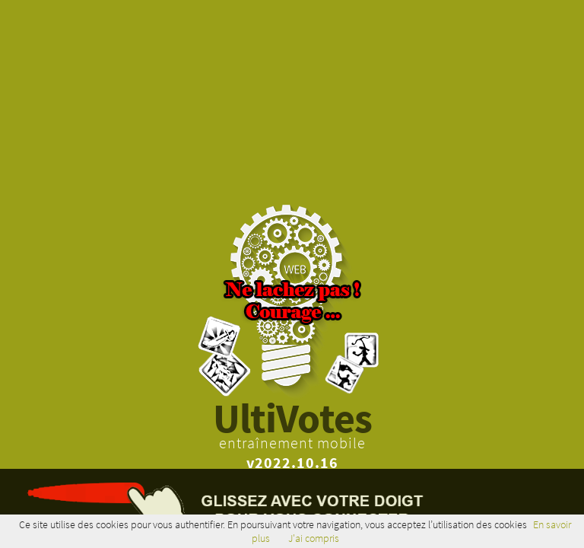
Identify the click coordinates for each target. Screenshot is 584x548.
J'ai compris (313, 538)
